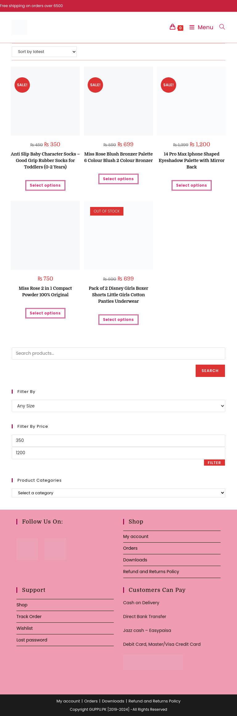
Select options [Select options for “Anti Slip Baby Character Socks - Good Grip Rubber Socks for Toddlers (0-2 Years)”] (45, 185)
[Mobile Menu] (200, 27)
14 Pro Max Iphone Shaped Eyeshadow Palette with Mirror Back (191, 160)
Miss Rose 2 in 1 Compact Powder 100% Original (45, 291)
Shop (21, 605)
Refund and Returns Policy (151, 571)
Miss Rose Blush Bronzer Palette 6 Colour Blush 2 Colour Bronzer (118, 157)
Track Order (28, 616)
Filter (214, 462)
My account (135, 536)
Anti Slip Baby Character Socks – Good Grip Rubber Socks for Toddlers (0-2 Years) (45, 160)
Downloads (135, 560)
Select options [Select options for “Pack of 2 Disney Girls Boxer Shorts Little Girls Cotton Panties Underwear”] (118, 319)
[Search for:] (220, 27)
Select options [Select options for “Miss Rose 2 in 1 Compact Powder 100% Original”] (45, 313)
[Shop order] (44, 52)
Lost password (31, 640)
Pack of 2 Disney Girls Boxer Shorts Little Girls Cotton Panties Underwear (118, 295)
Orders (130, 548)
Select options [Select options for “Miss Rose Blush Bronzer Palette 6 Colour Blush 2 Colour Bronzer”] (118, 178)
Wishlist (24, 628)
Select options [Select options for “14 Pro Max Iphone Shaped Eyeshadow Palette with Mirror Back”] (191, 185)
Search (210, 370)
